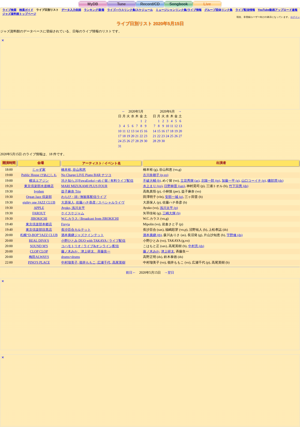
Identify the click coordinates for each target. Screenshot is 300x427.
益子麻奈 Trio (71, 191)
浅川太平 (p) (169, 208)
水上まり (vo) (153, 186)
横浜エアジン (39, 180)
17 (119, 136)
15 (141, 131)
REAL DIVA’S (39, 240)
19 (128, 136)
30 (145, 141)
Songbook (178, 4)
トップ (19, 13)
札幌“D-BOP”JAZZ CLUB (39, 235)
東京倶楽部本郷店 (39, 224)
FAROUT (39, 213)
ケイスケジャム (72, 213)
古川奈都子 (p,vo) (155, 175)
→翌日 (169, 272)
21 (137, 136)
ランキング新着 (94, 9)
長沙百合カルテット (76, 229)
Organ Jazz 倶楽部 (39, 197)
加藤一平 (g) (231, 180)
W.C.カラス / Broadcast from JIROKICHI (90, 218)
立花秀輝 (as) (189, 180)
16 (145, 131)
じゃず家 (38, 169)
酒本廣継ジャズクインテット (82, 235)
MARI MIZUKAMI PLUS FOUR (84, 186)
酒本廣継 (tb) (152, 235)
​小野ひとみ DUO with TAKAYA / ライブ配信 (93, 240)
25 (124, 141)
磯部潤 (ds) (275, 180)
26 (128, 141)
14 (137, 131)
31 (119, 146)
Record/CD (150, 4)
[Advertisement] (141, 76)
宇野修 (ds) (235, 235)
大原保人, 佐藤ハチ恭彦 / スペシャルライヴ (92, 202)
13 (132, 131)
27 (132, 141)
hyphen (39, 191)
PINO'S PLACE (39, 262)
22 (141, 136)
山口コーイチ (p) (253, 180)
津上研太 (167, 251)
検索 (9, 9)
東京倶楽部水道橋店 (39, 186)
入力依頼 (71, 9)
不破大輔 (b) (152, 180)
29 (141, 141)
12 (128, 131)
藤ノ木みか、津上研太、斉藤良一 (85, 251)
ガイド (26, 9)
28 (137, 141)
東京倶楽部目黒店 (39, 229)
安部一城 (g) (174, 197)
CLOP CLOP (39, 251)
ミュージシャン (178, 9)
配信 (245, 9)
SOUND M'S (39, 246)
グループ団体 (218, 9)
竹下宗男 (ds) (238, 186)
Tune (121, 4)
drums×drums (70, 257)
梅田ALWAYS (39, 257)
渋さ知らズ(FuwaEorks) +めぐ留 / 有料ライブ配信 (97, 180)
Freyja (65, 224)
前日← (131, 272)
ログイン (295, 17)
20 (132, 136)
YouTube (278, 9)
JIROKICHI (39, 218)
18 (124, 136)
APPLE (39, 208)
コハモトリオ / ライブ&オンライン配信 (90, 246)
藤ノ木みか (151, 251)
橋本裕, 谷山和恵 (73, 169)
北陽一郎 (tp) (210, 180)
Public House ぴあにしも (39, 175)
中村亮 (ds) (196, 246)
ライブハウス (130, 9)
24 (119, 141)
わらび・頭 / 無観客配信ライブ (83, 197)
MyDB (92, 4)
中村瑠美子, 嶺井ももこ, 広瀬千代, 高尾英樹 (93, 262)
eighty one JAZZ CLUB (38, 202)
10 (119, 131)
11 (124, 131)
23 (145, 136)
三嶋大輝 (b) (171, 213)
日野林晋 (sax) (174, 186)
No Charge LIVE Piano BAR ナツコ (86, 175)
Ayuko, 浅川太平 (73, 208)
